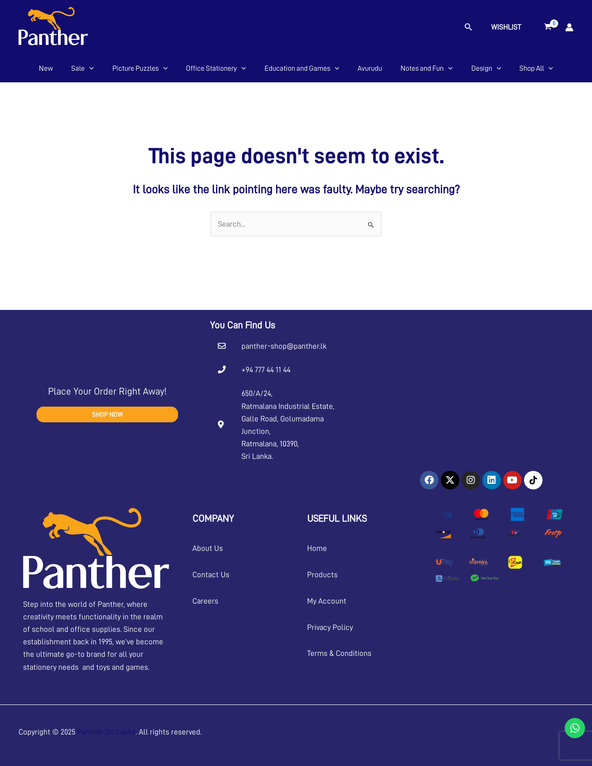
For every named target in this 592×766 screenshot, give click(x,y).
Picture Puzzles (140, 68)
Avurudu (370, 68)
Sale (82, 68)
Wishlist (506, 27)
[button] (468, 27)
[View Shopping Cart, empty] (548, 27)
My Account (326, 601)
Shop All (536, 68)
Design (486, 68)
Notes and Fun (427, 68)
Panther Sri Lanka (106, 732)
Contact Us (210, 575)
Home (317, 548)
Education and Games (302, 68)
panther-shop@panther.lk (284, 346)
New (46, 68)
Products (322, 575)
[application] (89, 68)
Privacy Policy (330, 627)
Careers (205, 601)
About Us (207, 548)
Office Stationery (216, 68)
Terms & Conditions (339, 653)
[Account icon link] (569, 27)
